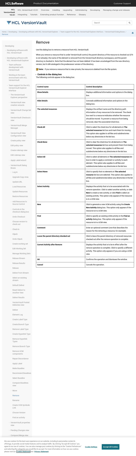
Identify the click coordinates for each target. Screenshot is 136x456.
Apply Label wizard (18, 160)
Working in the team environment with (18, 77)
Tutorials (33, 14)
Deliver (15, 310)
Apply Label (17, 363)
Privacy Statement (41, 452)
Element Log (17, 315)
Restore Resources (20, 196)
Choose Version (18, 413)
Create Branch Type (20, 324)
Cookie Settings (91, 447)
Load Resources (19, 187)
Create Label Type (19, 319)
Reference (71, 14)
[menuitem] (28, 10)
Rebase (15, 268)
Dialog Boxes (115, 32)
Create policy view (18, 140)
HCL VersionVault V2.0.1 (9, 12)
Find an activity (18, 417)
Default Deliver (18, 285)
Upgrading (67, 10)
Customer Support (122, 3)
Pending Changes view (20, 430)
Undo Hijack (17, 239)
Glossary (82, 14)
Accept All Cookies (110, 447)
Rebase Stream (18, 258)
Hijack (15, 234)
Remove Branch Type (21, 346)
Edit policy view (17, 145)
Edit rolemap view (18, 155)
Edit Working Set (19, 249)
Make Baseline (18, 368)
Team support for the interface (81, 32)
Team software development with (16, 67)
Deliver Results (18, 297)
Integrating (22, 14)
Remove (5, 34)
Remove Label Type (20, 329)
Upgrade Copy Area (20, 177)
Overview (45, 10)
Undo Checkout (18, 217)
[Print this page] (133, 33)
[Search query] (112, 23)
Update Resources (19, 191)
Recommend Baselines (21, 373)
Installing (56, 10)
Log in (15, 172)
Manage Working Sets (21, 253)
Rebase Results (18, 263)
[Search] (129, 23)
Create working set (20, 244)
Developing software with (38, 32)
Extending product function (52, 14)
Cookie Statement (23, 452)
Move (14, 391)
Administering (81, 10)
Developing (95, 10)
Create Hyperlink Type (21, 334)
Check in (15, 229)
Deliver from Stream (20, 273)
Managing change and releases (116, 10)
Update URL (17, 182)
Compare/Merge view (19, 435)
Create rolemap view (19, 150)
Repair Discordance (20, 359)
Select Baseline (18, 378)
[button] (4, 45)
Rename (15, 400)
